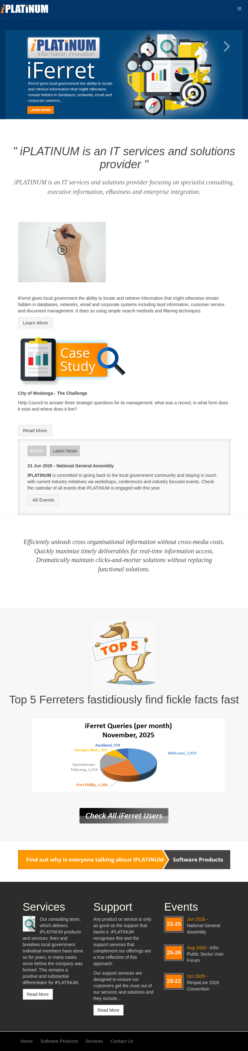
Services (94, 1041)
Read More (35, 430)
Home (27, 1041)
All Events (43, 500)
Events (37, 450)
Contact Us (122, 1041)
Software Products (59, 1041)
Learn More (35, 322)
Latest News (65, 450)
